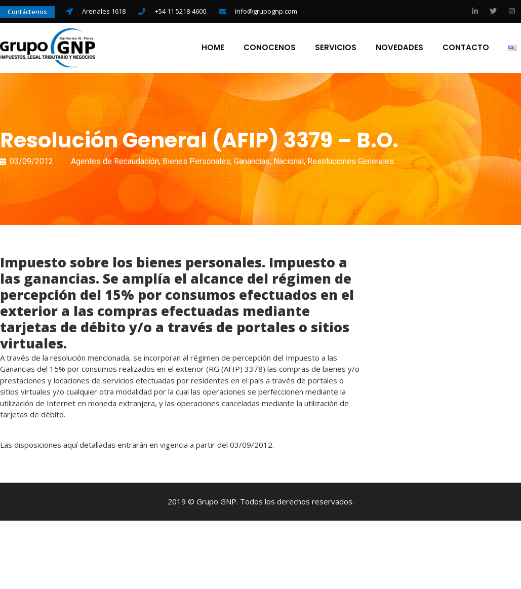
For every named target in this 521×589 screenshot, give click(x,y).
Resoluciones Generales (350, 163)
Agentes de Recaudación (115, 163)
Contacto (465, 49)
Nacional (288, 163)
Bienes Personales (196, 163)
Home (212, 49)
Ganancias (252, 163)
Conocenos (269, 49)
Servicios (335, 49)
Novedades (399, 49)
